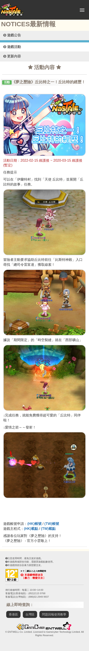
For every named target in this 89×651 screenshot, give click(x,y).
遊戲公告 (12, 35)
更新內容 (12, 56)
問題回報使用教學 (54, 614)
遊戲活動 (12, 47)
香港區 (13, 614)
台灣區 (29, 614)
